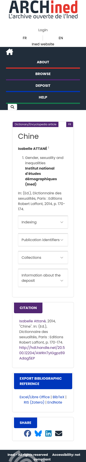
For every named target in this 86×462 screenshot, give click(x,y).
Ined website (43, 44)
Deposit (43, 85)
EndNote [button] (54, 402)
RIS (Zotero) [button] (34, 402)
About (43, 62)
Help (43, 97)
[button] (12, 107)
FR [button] (25, 38)
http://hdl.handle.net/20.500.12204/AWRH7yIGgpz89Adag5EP (42, 353)
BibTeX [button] (58, 397)
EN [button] (61, 38)
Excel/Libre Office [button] (35, 397)
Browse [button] (43, 73)
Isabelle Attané (32, 321)
